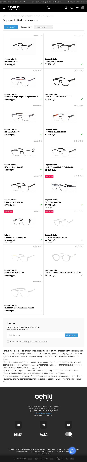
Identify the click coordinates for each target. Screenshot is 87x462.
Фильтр (11, 27)
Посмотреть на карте (43, 413)
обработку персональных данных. (34, 341)
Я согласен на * (29, 341)
